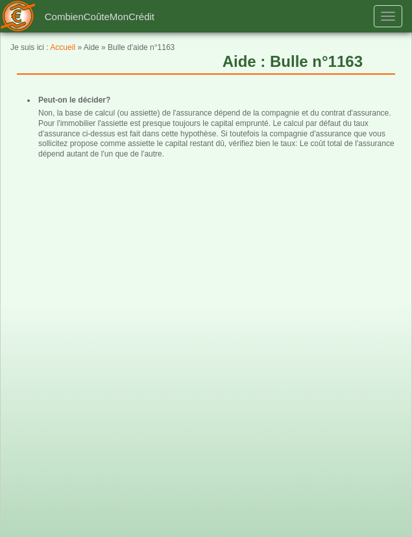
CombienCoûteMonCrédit (99, 16)
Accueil (62, 47)
